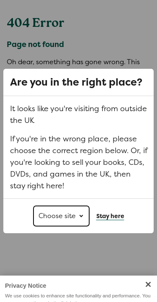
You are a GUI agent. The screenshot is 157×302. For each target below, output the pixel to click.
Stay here (110, 216)
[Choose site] (61, 216)
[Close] (148, 288)
